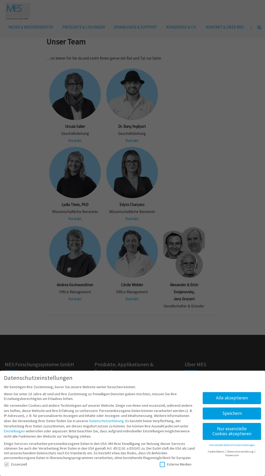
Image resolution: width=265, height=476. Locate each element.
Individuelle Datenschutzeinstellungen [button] (232, 443)
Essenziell (15, 462)
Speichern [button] (232, 411)
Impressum (232, 453)
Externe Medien (175, 462)
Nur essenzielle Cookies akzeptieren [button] (231, 429)
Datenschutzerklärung (106, 419)
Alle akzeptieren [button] (232, 396)
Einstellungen (14, 429)
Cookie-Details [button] (216, 449)
